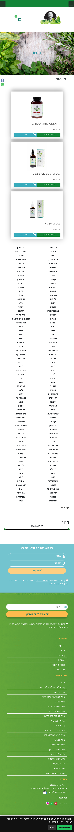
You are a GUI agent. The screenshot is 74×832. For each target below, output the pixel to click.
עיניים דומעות (53, 414)
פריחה (20, 441)
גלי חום (53, 299)
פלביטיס (21, 433)
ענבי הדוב (21, 421)
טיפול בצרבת (59, 701)
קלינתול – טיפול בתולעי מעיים (52, 687)
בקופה (53, 283)
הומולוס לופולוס (53, 311)
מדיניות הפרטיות (42, 580)
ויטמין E (53, 322)
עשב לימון (53, 425)
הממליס (53, 315)
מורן (21, 382)
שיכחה (53, 485)
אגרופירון (21, 247)
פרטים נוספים (49, 134)
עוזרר (53, 409)
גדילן (21, 295)
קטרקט (53, 457)
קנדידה (53, 465)
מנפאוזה (53, 390)
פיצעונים (53, 429)
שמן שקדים (20, 497)
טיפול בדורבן (59, 692)
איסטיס (21, 263)
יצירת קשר (60, 669)
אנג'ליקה (21, 271)
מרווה (21, 394)
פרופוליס (53, 437)
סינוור (21, 402)
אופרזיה (21, 255)
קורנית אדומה (53, 453)
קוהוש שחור (53, 449)
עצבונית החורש (21, 425)
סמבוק (21, 406)
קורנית (21, 453)
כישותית (53, 362)
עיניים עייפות (21, 417)
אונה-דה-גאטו (20, 251)
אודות (62, 650)
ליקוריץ (21, 374)
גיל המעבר (21, 299)
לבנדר (53, 366)
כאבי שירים (53, 354)
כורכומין (21, 362)
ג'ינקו (21, 291)
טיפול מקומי (21, 350)
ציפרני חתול (21, 445)
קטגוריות (61, 655)
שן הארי (53, 497)
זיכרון (21, 334)
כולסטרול (21, 358)
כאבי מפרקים (21, 354)
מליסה (20, 390)
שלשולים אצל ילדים (56, 758)
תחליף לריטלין (59, 763)
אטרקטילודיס (21, 259)
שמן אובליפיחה (53, 489)
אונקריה (53, 251)
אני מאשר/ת (64, 827)
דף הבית (66, 78)
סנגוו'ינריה (53, 406)
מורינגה (53, 378)
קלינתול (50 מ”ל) (57, 720)
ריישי (21, 473)
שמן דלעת (21, 493)
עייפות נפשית (21, 414)
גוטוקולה (53, 295)
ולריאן (21, 330)
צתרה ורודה (53, 445)
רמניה (21, 477)
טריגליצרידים (53, 350)
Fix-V (63, 682)
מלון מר (53, 386)
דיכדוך (20, 307)
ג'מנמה (53, 291)
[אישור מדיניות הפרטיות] (67, 580)
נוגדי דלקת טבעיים (57, 754)
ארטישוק (21, 279)
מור (21, 378)
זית (53, 334)
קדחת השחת (21, 449)
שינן (20, 489)
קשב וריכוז (60, 725)
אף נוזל (21, 275)
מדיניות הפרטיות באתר (55, 773)
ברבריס (21, 287)
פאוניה (21, 429)
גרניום (20, 303)
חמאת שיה (53, 342)
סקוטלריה (21, 409)
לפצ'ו (53, 374)
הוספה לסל (24, 134)
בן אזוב (53, 279)
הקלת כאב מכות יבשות (21, 319)
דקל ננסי (21, 311)
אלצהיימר (21, 267)
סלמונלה (53, 402)
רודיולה (53, 469)
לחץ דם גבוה (21, 370)
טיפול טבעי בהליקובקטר (54, 735)
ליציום (53, 370)
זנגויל (21, 338)
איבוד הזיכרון (53, 259)
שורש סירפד (53, 481)
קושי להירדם (21, 457)
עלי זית (53, 417)
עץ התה (53, 421)
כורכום (53, 358)
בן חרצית (21, 283)
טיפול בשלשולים (58, 744)
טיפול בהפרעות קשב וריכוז (53, 696)
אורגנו (53, 255)
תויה (21, 500)
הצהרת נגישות (59, 768)
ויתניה (53, 326)
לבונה (21, 366)
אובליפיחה (53, 247)
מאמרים (61, 660)
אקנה (53, 275)
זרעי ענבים (53, 338)
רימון (53, 473)
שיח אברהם (21, 485)
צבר (53, 441)
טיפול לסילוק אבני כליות (54, 715)
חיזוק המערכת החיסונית (54, 730)
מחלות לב (21, 386)
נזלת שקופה (53, 394)
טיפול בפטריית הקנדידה (54, 749)
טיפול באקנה (59, 739)
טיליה (53, 346)
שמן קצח (53, 493)
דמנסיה (53, 307)
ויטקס (21, 326)
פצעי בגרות (21, 437)
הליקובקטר (20, 315)
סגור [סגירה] (52, 827)
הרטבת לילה (21, 322)
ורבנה (53, 330)
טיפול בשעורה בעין (57, 711)
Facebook (62, 797)
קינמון (21, 461)
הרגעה (53, 319)
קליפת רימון (53, 461)
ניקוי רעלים (53, 398)
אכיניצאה (53, 263)
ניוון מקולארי (21, 398)
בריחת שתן (53, 287)
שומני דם (21, 481)
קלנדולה (21, 465)
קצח (21, 469)
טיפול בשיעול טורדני (56, 706)
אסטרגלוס (53, 271)
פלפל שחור (53, 433)
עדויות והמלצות (58, 664)
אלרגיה (53, 267)
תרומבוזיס (53, 500)
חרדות (20, 346)
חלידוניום (21, 342)
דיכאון (53, 303)
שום (53, 477)
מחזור (53, 382)
